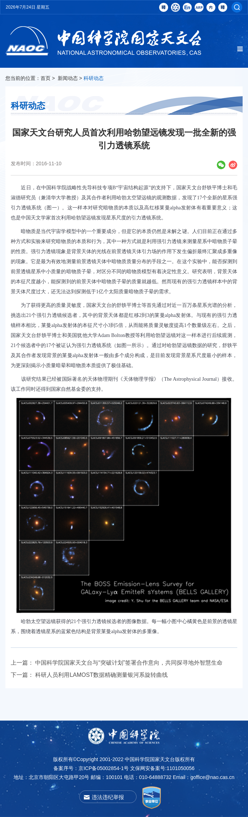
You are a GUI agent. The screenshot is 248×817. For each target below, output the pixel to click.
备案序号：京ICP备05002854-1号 (91, 768)
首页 (45, 78)
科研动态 (94, 78)
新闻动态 (68, 78)
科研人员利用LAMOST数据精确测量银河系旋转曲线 (101, 675)
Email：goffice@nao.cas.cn (203, 777)
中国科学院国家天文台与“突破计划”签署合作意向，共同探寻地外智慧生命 (129, 663)
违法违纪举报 (108, 797)
